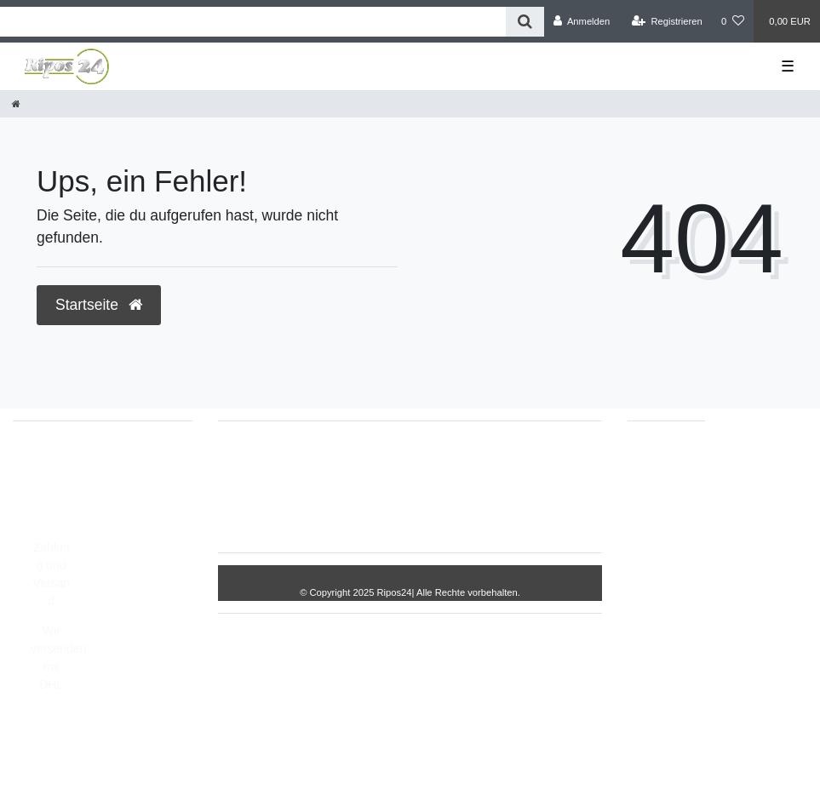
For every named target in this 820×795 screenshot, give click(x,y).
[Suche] (525, 22)
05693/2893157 (72, 464)
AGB (568, 459)
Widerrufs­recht (270, 459)
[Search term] (253, 22)
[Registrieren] (667, 21)
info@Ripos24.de (77, 499)
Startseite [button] (98, 304)
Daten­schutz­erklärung (473, 459)
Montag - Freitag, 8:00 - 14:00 (109, 517)
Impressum (362, 459)
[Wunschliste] (733, 21)
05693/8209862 (72, 482)
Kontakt (406, 513)
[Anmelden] (582, 21)
